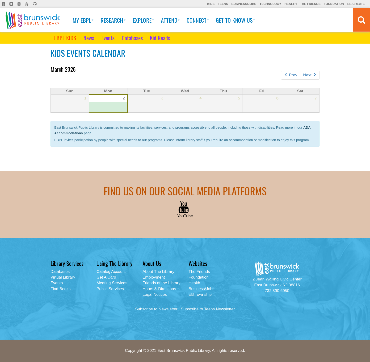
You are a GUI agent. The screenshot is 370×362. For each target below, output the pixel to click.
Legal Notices (155, 294)
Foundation (334, 4)
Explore (143, 20)
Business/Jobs (243, 4)
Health (291, 4)
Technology (270, 4)
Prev (290, 75)
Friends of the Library (162, 283)
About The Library (158, 271)
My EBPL (82, 20)
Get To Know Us (235, 20)
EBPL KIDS (65, 37)
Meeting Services (112, 283)
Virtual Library (62, 277)
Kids (210, 4)
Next (309, 75)
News (88, 37)
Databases (132, 37)
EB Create (356, 4)
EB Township (200, 294)
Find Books (60, 289)
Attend (170, 20)
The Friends (310, 4)
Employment (154, 277)
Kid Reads (160, 37)
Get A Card (106, 277)
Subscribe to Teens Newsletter (208, 309)
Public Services (110, 289)
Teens (223, 4)
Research (113, 20)
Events (107, 37)
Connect (198, 20)
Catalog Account (111, 271)
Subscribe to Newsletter (156, 309)
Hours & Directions (159, 289)
